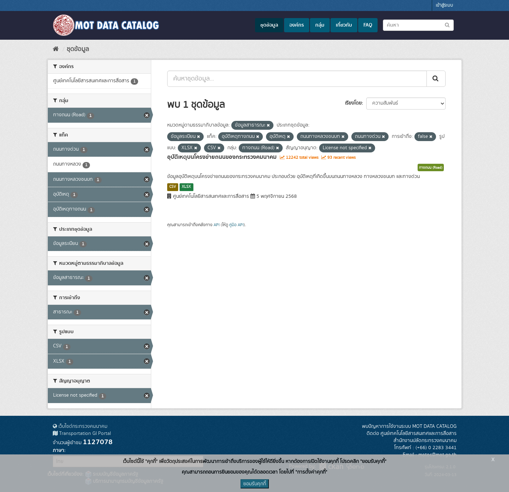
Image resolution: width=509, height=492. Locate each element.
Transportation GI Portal (82, 433)
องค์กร (296, 25)
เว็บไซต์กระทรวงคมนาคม (80, 426)
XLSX (186, 187)
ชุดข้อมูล (269, 25)
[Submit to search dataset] (447, 25)
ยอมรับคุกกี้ (254, 483)
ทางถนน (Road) (430, 167)
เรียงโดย (353, 103)
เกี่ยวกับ (344, 25)
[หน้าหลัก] (56, 49)
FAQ (367, 25)
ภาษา (58, 450)
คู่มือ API (236, 225)
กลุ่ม (319, 25)
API (217, 225)
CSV (172, 187)
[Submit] (436, 79)
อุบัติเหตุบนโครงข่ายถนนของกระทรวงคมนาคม (222, 157)
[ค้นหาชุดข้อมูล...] (297, 79)
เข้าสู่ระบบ (444, 5)
